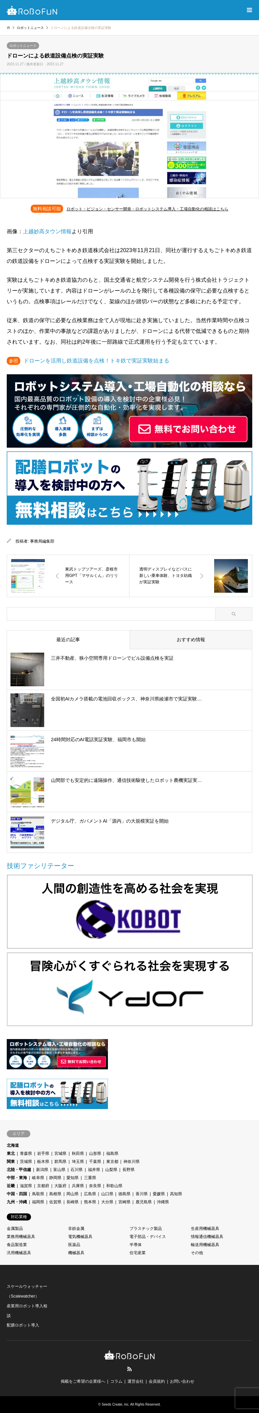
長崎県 (72, 1202)
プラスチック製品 (146, 1228)
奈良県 (95, 1185)
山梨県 (111, 1169)
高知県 (176, 1194)
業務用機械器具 (21, 1236)
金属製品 (15, 1228)
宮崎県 (124, 1202)
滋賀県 (26, 1185)
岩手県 (43, 1153)
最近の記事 (68, 639)
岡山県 (72, 1194)
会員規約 (157, 1381)
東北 (11, 1153)
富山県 (59, 1169)
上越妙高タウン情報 (47, 231)
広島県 (90, 1194)
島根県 (55, 1194)
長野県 (128, 1169)
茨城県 (26, 1161)
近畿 (11, 1185)
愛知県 (72, 1177)
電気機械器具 (80, 1236)
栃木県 (43, 1161)
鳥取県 (38, 1194)
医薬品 (74, 1244)
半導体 (136, 1244)
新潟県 (42, 1169)
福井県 (94, 1169)
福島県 (112, 1153)
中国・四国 (17, 1194)
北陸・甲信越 (19, 1169)
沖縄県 (163, 1202)
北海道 (13, 1145)
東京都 (112, 1161)
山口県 (107, 1194)
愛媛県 (159, 1194)
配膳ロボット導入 (23, 1325)
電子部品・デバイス (148, 1236)
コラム (116, 1381)
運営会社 (135, 1381)
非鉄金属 (76, 1228)
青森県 (26, 1153)
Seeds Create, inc (115, 1404)
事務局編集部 (42, 541)
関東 (11, 1161)
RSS (129, 1369)
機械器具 (76, 1252)
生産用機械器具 (205, 1228)
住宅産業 (138, 1252)
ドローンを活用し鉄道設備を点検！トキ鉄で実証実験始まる (96, 361)
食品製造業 (17, 1244)
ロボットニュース (22, 45)
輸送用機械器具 (205, 1244)
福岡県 (38, 1202)
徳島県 (124, 1194)
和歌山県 (114, 1185)
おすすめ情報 (191, 639)
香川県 (142, 1194)
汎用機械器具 (19, 1252)
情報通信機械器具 (207, 1236)
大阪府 (60, 1185)
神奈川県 (131, 1161)
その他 (197, 1252)
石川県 (76, 1169)
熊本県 (90, 1202)
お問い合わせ (182, 1381)
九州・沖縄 (17, 1202)
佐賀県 (55, 1202)
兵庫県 (78, 1185)
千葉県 (95, 1161)
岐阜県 (38, 1177)
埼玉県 (78, 1161)
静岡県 (55, 1177)
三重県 (90, 1177)
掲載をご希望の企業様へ (83, 1381)
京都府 (43, 1185)
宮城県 (60, 1153)
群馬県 (60, 1161)
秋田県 (78, 1153)
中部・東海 (17, 1177)
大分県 (107, 1202)
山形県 (95, 1153)
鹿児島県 (144, 1202)
